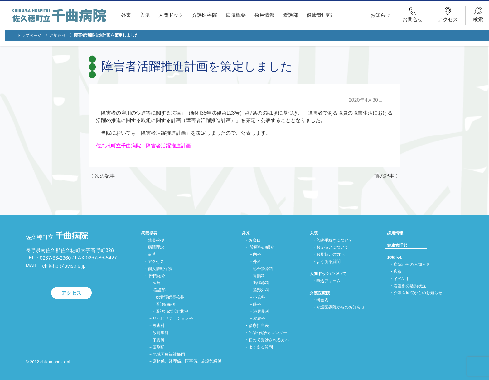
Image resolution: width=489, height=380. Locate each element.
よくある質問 (261, 347)
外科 (257, 261)
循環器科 (261, 283)
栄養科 (159, 340)
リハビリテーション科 (173, 318)
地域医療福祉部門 (169, 354)
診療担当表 (259, 325)
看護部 (290, 15)
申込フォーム (328, 281)
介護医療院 (204, 15)
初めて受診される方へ (269, 340)
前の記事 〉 (387, 176)
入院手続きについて (334, 240)
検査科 (159, 325)
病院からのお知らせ (412, 264)
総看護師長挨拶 (170, 297)
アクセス (71, 292)
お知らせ (380, 15)
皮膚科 (259, 318)
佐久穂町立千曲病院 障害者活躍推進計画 (143, 145)
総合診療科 (263, 268)
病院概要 (236, 15)
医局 (157, 283)
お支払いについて (332, 247)
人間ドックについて (328, 273)
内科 (257, 254)
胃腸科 (259, 276)
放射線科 (161, 333)
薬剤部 (159, 347)
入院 (145, 15)
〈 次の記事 (102, 176)
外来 (126, 15)
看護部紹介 (166, 304)
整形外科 (261, 290)
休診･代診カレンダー (268, 333)
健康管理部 (319, 15)
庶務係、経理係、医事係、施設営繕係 (187, 361)
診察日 (255, 240)
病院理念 (156, 247)
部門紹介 (157, 276)
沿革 (152, 254)
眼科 (257, 304)
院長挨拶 (156, 240)
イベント (402, 278)
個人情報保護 (160, 268)
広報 (398, 271)
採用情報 (264, 15)
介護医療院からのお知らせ (340, 307)
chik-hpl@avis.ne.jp (64, 266)
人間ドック (170, 15)
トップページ (29, 35)
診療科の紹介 (262, 247)
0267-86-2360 (55, 258)
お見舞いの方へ (330, 254)
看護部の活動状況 (172, 311)
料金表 (322, 300)
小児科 (259, 297)
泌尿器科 (261, 311)
